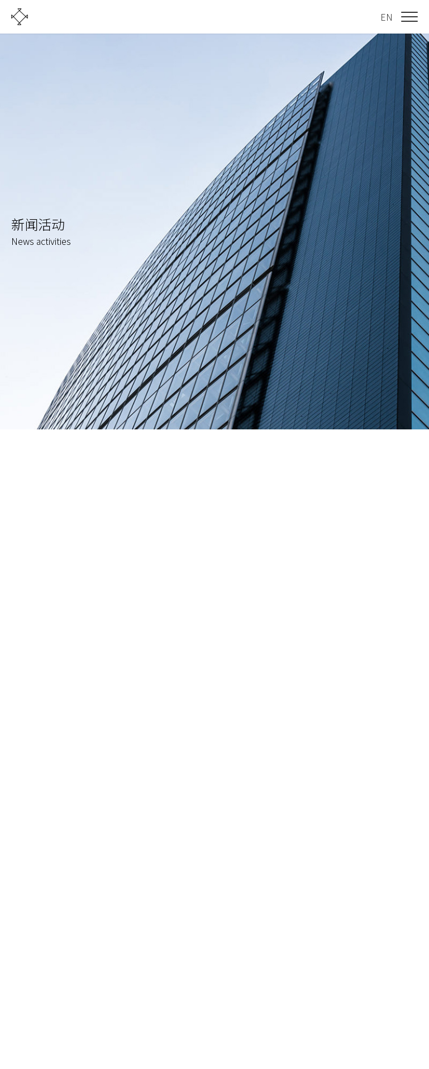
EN (386, 16)
